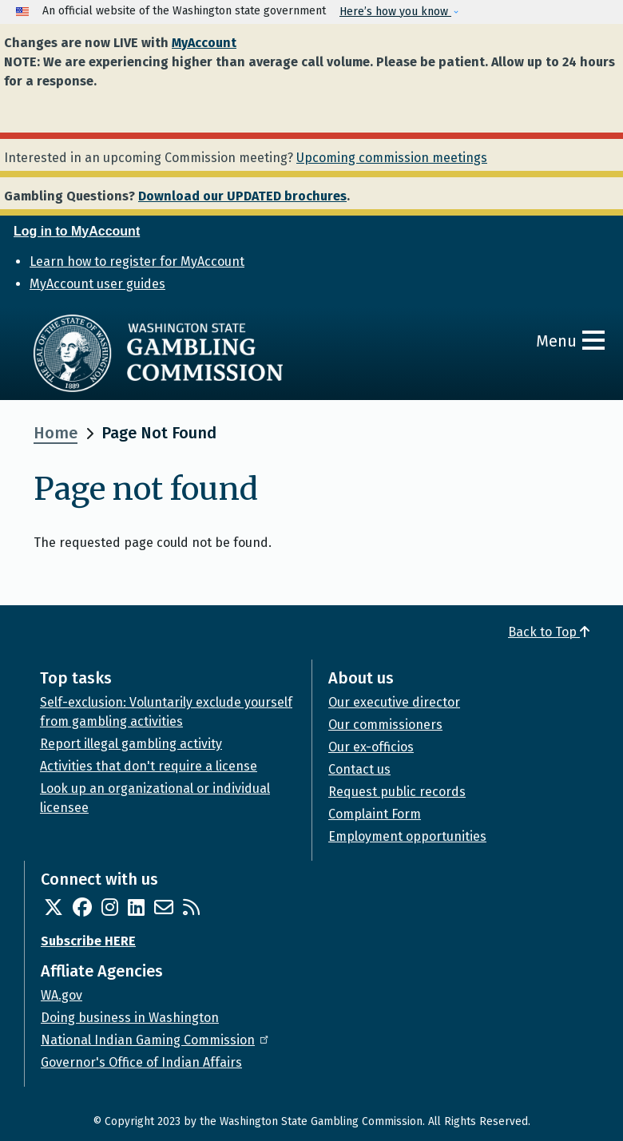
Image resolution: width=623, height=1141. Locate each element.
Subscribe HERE (88, 941)
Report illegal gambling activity (131, 743)
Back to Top (548, 632)
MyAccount (204, 42)
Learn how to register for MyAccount (137, 261)
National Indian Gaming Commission (156, 1040)
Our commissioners (385, 724)
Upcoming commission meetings (391, 157)
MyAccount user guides (97, 283)
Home (55, 432)
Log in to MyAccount (77, 231)
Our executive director (394, 702)
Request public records (397, 791)
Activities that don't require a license (148, 766)
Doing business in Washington (130, 1017)
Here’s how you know (395, 11)
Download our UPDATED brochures (242, 196)
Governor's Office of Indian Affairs (141, 1062)
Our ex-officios (371, 747)
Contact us (359, 769)
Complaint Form (374, 814)
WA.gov (61, 995)
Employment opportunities (407, 836)
